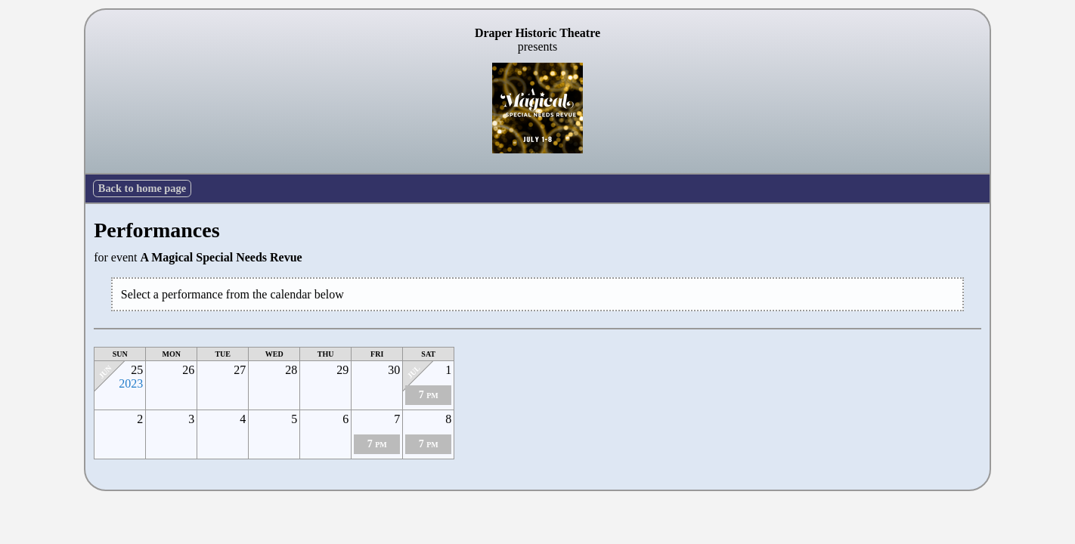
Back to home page (142, 188)
